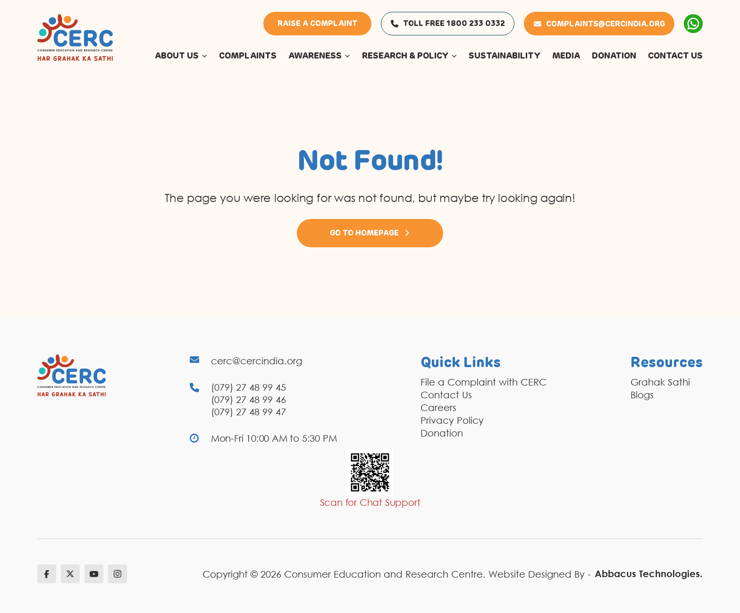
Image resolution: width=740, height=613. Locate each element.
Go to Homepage (370, 233)
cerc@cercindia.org (256, 360)
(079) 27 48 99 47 (248, 411)
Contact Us (446, 394)
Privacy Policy (452, 420)
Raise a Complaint (317, 23)
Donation (441, 432)
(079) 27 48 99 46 (248, 399)
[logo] (75, 37)
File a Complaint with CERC (483, 381)
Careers (438, 407)
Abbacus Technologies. (649, 573)
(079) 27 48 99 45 (248, 387)
